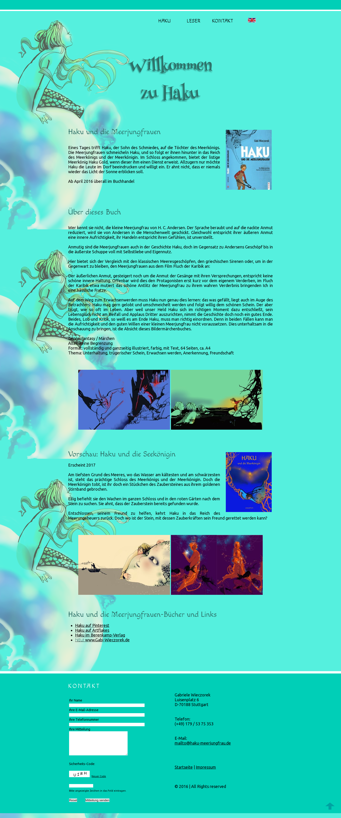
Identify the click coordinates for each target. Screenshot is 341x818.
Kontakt (222, 21)
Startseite (184, 767)
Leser (193, 21)
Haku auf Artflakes (92, 630)
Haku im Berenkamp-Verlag (100, 635)
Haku (164, 21)
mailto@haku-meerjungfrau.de (203, 743)
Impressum (206, 767)
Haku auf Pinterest (92, 625)
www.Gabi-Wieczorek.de (107, 639)
